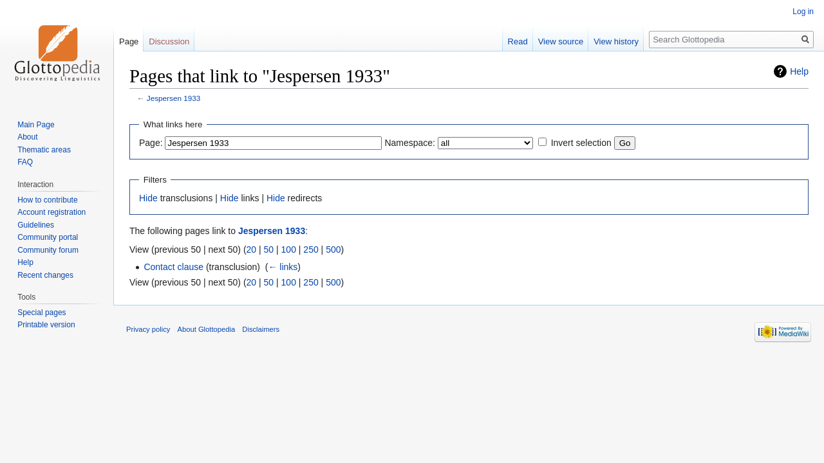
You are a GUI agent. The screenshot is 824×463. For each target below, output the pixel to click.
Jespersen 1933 (174, 98)
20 (252, 249)
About (27, 136)
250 (310, 249)
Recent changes (45, 275)
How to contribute (47, 199)
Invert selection (581, 143)
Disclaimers (260, 329)
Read (518, 41)
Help (799, 71)
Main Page (35, 124)
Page (128, 41)
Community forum (48, 250)
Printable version (46, 324)
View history (616, 41)
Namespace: (409, 143)
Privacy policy (148, 329)
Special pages (41, 312)
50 (269, 249)
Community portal (47, 237)
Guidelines (35, 225)
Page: (151, 143)
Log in (803, 11)
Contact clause (173, 267)
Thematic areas (44, 149)
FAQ (25, 162)
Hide (148, 198)
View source (561, 41)
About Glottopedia (207, 329)
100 (288, 249)
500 (333, 249)
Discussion (169, 41)
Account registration (51, 212)
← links (282, 267)
